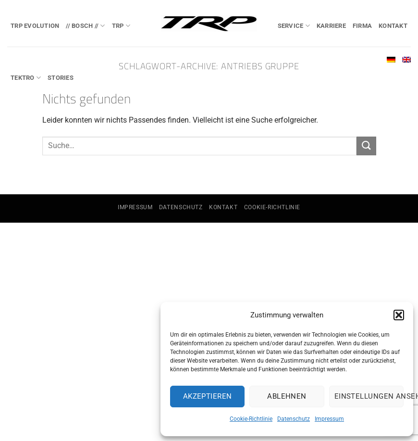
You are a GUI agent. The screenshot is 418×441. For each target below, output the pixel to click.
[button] (399, 315)
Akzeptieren (207, 396)
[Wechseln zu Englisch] (406, 59)
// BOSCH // (85, 25)
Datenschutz (293, 419)
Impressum (329, 419)
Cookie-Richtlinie (251, 419)
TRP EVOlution (35, 25)
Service (294, 25)
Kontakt (393, 25)
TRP (121, 25)
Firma (362, 25)
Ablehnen (287, 396)
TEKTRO (26, 77)
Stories (61, 77)
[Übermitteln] (366, 146)
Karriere (331, 25)
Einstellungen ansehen (369, 396)
